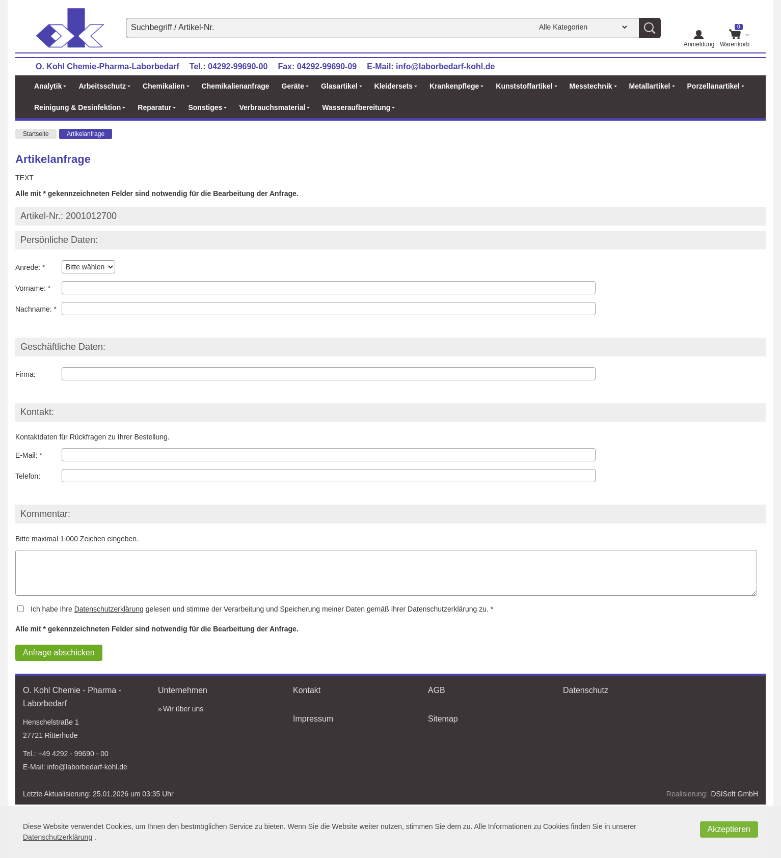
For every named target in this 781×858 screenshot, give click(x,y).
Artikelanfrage (85, 133)
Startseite (36, 133)
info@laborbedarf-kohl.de (445, 66)
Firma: (25, 374)
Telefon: (27, 476)
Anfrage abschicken (59, 652)
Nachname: (33, 309)
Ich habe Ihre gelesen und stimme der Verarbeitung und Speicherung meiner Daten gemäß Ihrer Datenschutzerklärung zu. (260, 609)
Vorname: (30, 288)
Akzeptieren (729, 829)
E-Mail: (26, 455)
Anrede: (27, 267)
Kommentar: (45, 514)
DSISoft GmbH (734, 794)
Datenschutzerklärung (109, 609)
